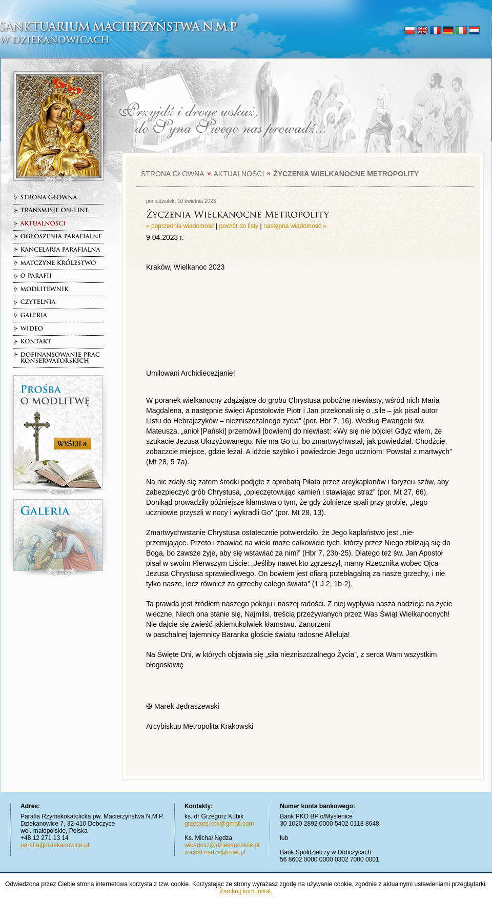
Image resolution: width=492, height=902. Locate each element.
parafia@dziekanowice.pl (54, 845)
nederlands (473, 31)
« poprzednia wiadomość (180, 226)
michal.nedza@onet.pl (214, 852)
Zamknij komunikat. (245, 891)
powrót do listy (239, 226)
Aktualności (238, 174)
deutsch (448, 31)
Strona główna (172, 174)
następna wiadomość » (294, 226)
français (435, 31)
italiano (461, 31)
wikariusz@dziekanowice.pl (221, 845)
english (422, 31)
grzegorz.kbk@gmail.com (219, 823)
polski (409, 31)
